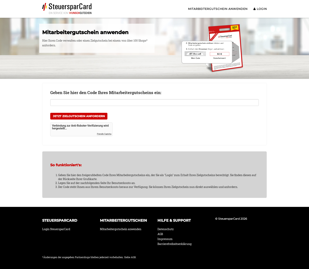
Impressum (165, 239)
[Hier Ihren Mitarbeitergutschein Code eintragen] (154, 102)
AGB (160, 234)
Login (260, 9)
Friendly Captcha (104, 134)
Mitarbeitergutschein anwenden (218, 9)
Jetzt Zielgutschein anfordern (79, 116)
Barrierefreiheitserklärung (174, 244)
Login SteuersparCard (56, 229)
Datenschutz (165, 229)
